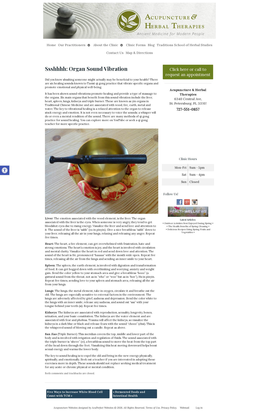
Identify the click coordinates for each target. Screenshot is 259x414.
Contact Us (115, 53)
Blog (151, 45)
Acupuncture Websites (66, 407)
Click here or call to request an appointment (187, 72)
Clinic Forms (136, 45)
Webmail (184, 407)
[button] (4, 170)
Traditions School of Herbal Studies (184, 45)
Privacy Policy (168, 407)
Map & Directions (139, 53)
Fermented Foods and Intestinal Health (129, 393)
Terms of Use (153, 407)
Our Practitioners (71, 45)
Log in (199, 407)
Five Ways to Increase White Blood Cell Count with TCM (75, 393)
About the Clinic (105, 45)
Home (51, 45)
